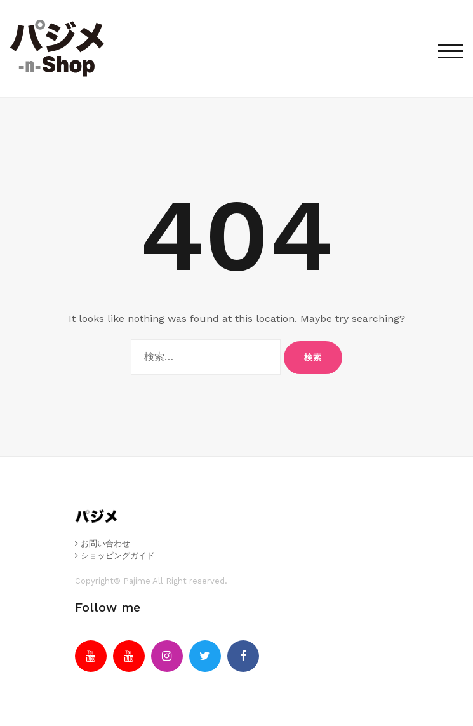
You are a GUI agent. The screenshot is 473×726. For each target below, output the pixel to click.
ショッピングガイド (115, 555)
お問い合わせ (102, 543)
